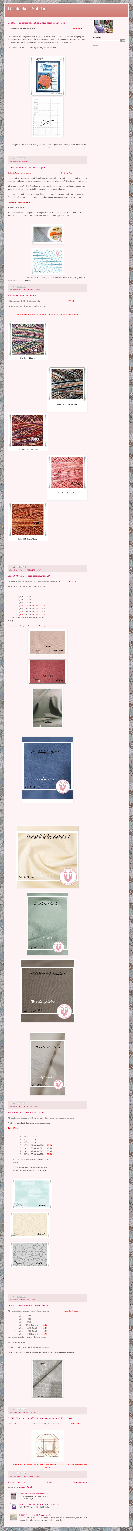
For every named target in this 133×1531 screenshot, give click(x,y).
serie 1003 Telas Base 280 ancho (25, 1107)
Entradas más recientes (17, 1482)
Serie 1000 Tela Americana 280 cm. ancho (27, 1112)
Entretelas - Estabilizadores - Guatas (27, 290)
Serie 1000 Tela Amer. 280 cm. (25, 1300)
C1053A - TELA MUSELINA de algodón (34, 1515)
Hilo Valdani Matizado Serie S (22, 295)
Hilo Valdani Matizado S (32, 570)
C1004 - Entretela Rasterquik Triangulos (27, 167)
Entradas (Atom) (25, 1487)
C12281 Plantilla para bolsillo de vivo (33, 1494)
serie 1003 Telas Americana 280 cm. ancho (28, 1305)
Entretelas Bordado (20, 162)
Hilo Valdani (18, 570)
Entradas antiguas (80, 1482)
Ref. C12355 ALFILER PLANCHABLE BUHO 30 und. (40, 1504)
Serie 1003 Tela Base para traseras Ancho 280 (29, 576)
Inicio (49, 1482)
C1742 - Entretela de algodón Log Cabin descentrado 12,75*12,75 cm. (41, 1418)
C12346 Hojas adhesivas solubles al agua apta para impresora (36, 23)
